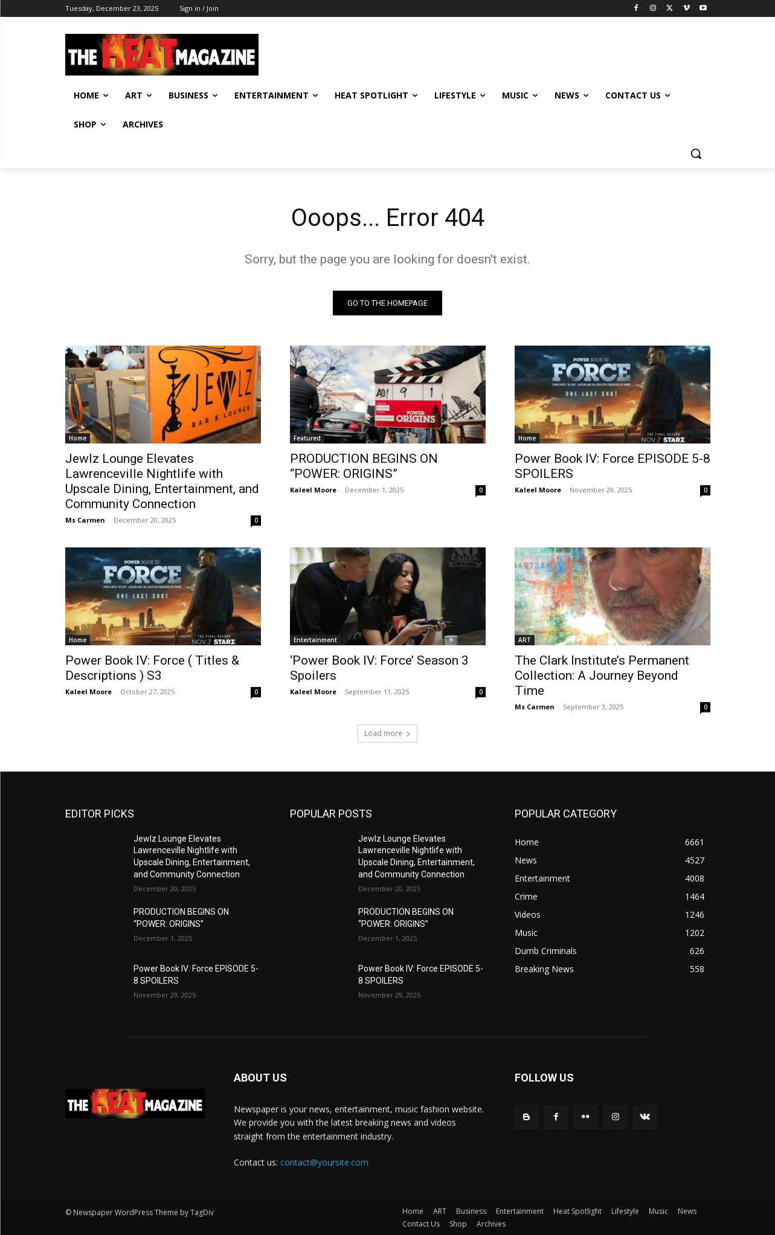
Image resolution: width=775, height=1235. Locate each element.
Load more (387, 733)
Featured (307, 438)
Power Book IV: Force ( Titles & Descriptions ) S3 (152, 668)
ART (524, 640)
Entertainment (315, 640)
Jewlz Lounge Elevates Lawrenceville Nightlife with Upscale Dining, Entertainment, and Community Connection (162, 481)
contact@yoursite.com (324, 1163)
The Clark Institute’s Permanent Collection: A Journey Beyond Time (602, 675)
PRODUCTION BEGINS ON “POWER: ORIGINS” (364, 466)
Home (77, 438)
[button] (695, 153)
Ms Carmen (85, 519)
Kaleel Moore (313, 489)
